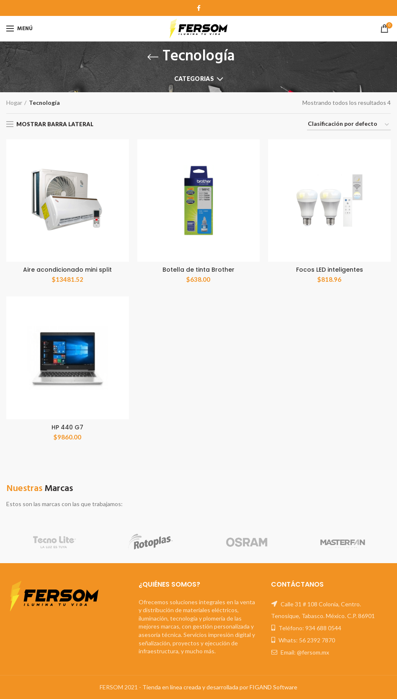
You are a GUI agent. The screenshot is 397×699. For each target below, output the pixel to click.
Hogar (14, 102)
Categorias (194, 78)
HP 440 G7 (67, 427)
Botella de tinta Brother (198, 269)
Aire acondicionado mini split (67, 269)
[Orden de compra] (349, 125)
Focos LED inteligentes (329, 269)
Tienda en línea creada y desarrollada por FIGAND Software (219, 687)
